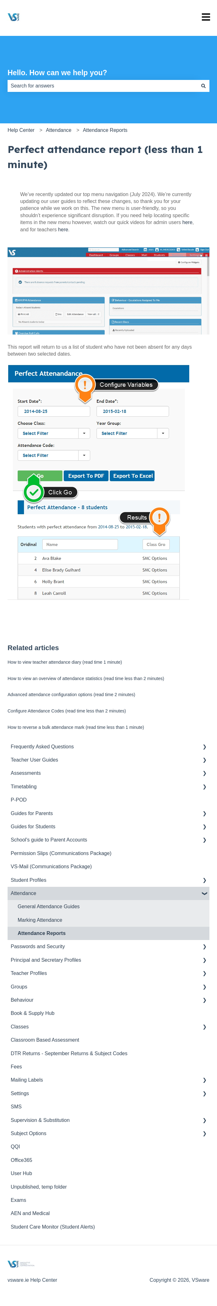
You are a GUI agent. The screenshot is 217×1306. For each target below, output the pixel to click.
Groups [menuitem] (19, 986)
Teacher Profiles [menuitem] (29, 973)
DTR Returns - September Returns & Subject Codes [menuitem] (69, 1053)
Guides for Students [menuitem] (33, 826)
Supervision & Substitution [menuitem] (40, 1120)
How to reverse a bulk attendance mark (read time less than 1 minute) (76, 727)
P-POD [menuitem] (19, 799)
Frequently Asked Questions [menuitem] (42, 746)
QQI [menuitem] (15, 1146)
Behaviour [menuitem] (22, 1000)
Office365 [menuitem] (21, 1160)
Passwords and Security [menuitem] (38, 946)
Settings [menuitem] (20, 1093)
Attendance (59, 130)
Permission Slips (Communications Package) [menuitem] (61, 853)
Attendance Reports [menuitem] (42, 933)
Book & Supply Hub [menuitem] (33, 1013)
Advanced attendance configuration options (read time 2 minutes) (71, 694)
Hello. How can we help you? (57, 73)
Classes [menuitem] (20, 1026)
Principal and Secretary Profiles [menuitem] (46, 960)
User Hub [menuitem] (21, 1173)
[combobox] (102, 86)
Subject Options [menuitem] (28, 1133)
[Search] (203, 86)
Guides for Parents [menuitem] (32, 813)
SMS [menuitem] (16, 1106)
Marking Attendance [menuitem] (40, 920)
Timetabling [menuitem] (24, 786)
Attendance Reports (105, 130)
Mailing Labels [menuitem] (27, 1080)
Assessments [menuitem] (26, 773)
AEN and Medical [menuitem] (30, 1213)
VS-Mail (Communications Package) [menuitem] (51, 866)
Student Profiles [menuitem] (28, 880)
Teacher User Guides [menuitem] (34, 760)
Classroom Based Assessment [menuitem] (45, 1040)
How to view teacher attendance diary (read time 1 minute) (65, 662)
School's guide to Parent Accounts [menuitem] (49, 839)
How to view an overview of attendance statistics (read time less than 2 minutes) (86, 678)
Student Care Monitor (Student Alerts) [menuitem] (53, 1227)
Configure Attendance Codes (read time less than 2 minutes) (67, 710)
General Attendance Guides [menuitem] (49, 906)
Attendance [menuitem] (23, 893)
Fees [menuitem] (16, 1066)
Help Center (21, 130)
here (187, 222)
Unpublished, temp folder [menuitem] (39, 1187)
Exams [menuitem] (18, 1200)
